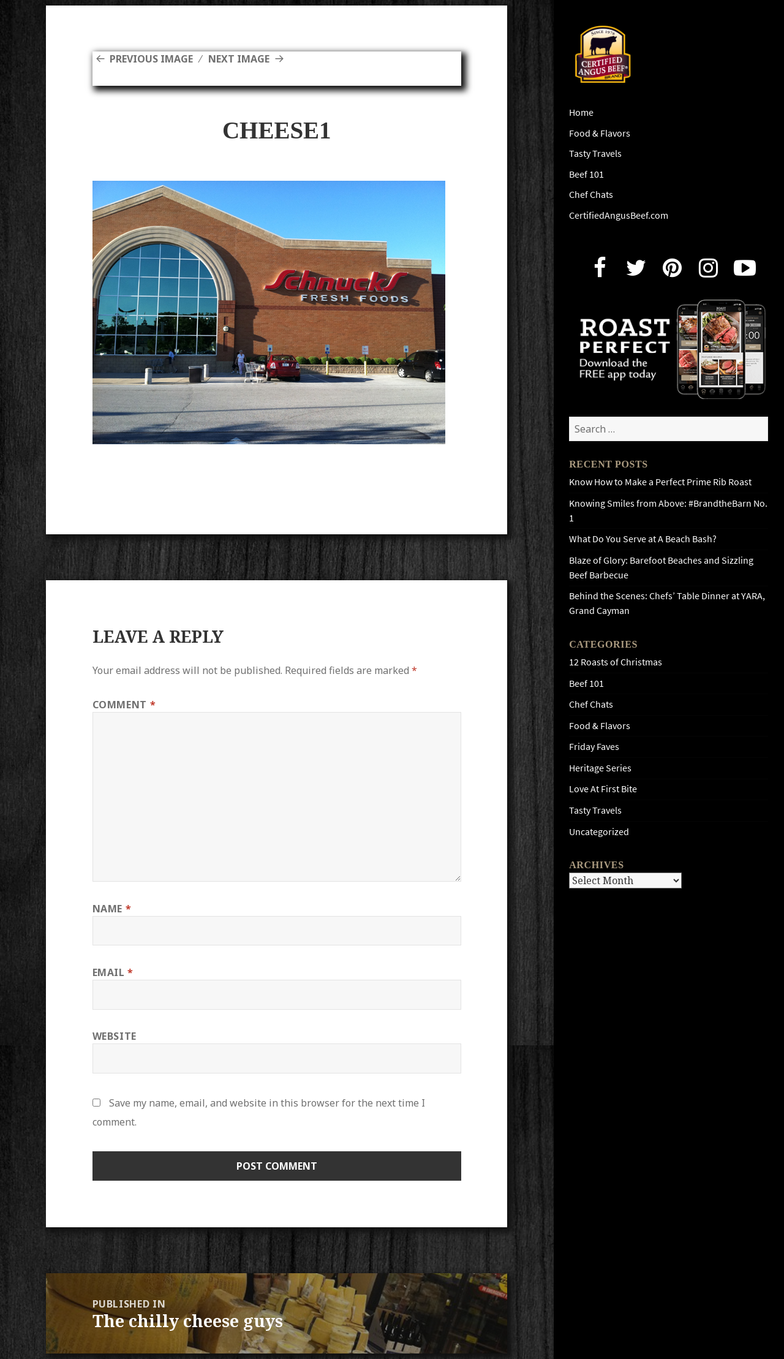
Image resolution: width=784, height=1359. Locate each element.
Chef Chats (591, 194)
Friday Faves (594, 746)
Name (112, 908)
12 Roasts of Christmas (615, 662)
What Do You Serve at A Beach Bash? (643, 538)
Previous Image (151, 59)
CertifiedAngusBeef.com (618, 215)
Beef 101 (586, 174)
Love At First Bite (603, 788)
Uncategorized (599, 831)
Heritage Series (600, 768)
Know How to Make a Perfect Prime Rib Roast (660, 481)
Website (114, 1036)
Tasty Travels (595, 153)
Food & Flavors (599, 133)
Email (113, 972)
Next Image (239, 59)
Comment (124, 704)
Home (581, 112)
